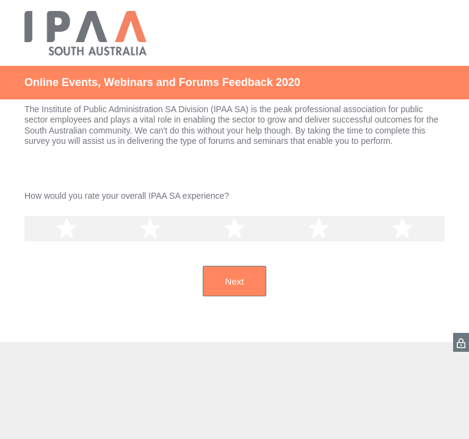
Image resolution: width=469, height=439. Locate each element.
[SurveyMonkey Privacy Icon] (461, 342)
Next (234, 281)
